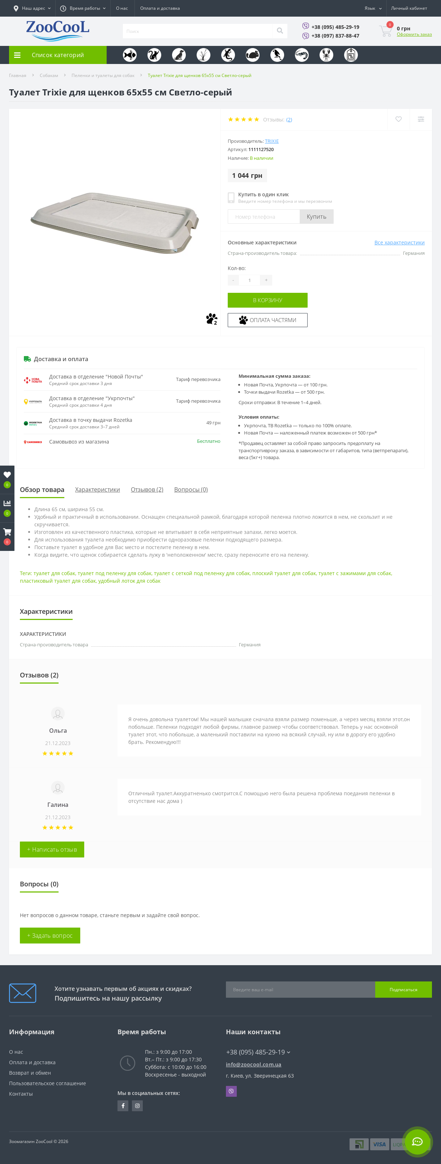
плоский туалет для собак (284, 573)
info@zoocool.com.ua (254, 1064)
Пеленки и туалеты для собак (103, 75)
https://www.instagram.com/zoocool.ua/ (137, 1105)
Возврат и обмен (30, 1072)
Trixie (272, 141)
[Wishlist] (397, 119)
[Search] (279, 31)
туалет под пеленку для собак (114, 573)
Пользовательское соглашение (47, 1083)
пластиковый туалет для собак (58, 580)
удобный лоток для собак (129, 580)
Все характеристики (399, 242)
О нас (122, 8)
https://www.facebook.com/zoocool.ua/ (123, 1105)
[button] (7, 537)
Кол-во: (237, 268)
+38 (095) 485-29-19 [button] (258, 1052)
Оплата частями (272, 319)
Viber (231, 1091)
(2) (289, 119)
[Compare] (420, 119)
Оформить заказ (414, 34)
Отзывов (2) (147, 489)
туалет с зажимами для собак (354, 573)
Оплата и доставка (160, 8)
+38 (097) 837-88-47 (335, 35)
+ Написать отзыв (52, 849)
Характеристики (97, 489)
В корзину (272, 299)
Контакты (21, 1093)
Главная (17, 75)
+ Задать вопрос (50, 936)
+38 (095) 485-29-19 (335, 26)
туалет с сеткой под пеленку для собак (202, 573)
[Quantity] (249, 280)
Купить (316, 217)
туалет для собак (54, 573)
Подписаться (404, 990)
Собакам (49, 75)
